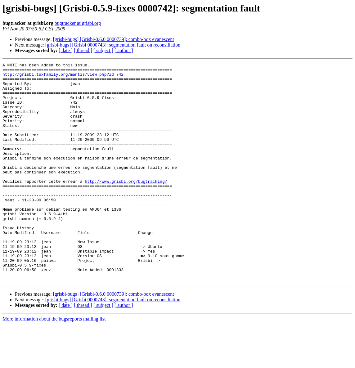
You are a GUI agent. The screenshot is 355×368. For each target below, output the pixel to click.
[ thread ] (83, 50)
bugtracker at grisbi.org (78, 23)
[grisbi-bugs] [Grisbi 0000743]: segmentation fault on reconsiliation (112, 44)
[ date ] (66, 50)
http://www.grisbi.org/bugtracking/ (126, 205)
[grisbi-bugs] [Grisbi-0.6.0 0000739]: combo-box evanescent (113, 39)
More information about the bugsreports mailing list (54, 362)
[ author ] (124, 50)
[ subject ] (103, 50)
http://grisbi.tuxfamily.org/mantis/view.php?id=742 (63, 77)
